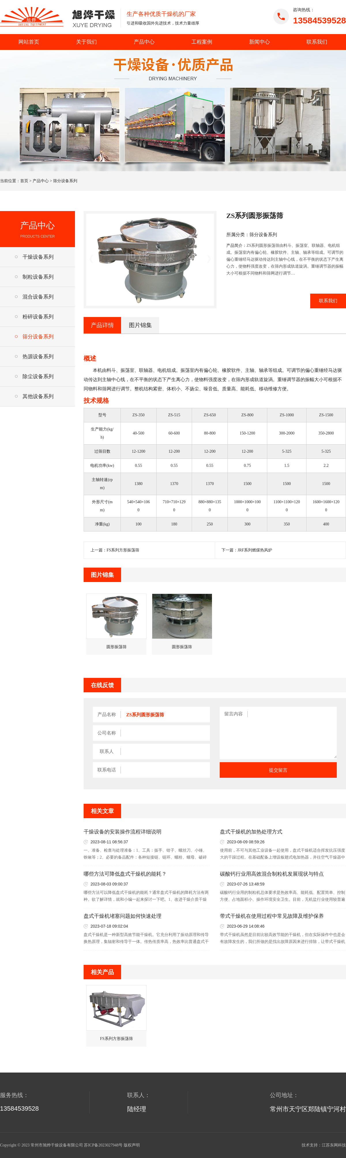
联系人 (107, 751)
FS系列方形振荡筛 (123, 550)
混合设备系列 (38, 297)
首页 (24, 181)
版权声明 (132, 1145)
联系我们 (316, 42)
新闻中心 (259, 42)
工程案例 (201, 42)
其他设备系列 (38, 396)
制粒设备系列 (38, 277)
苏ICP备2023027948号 (103, 1145)
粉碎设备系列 (38, 317)
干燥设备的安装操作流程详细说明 (122, 832)
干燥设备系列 (38, 257)
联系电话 (106, 769)
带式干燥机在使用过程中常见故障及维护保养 (272, 916)
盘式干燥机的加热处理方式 (251, 832)
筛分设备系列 (65, 181)
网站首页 (28, 42)
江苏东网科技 (334, 1145)
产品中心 (144, 42)
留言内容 (233, 713)
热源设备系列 (38, 356)
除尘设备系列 (38, 376)
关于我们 (86, 42)
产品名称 (106, 714)
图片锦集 (140, 325)
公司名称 (106, 732)
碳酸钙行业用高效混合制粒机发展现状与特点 (272, 874)
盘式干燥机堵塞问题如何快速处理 (122, 916)
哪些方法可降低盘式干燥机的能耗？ (125, 874)
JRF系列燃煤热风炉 (255, 550)
